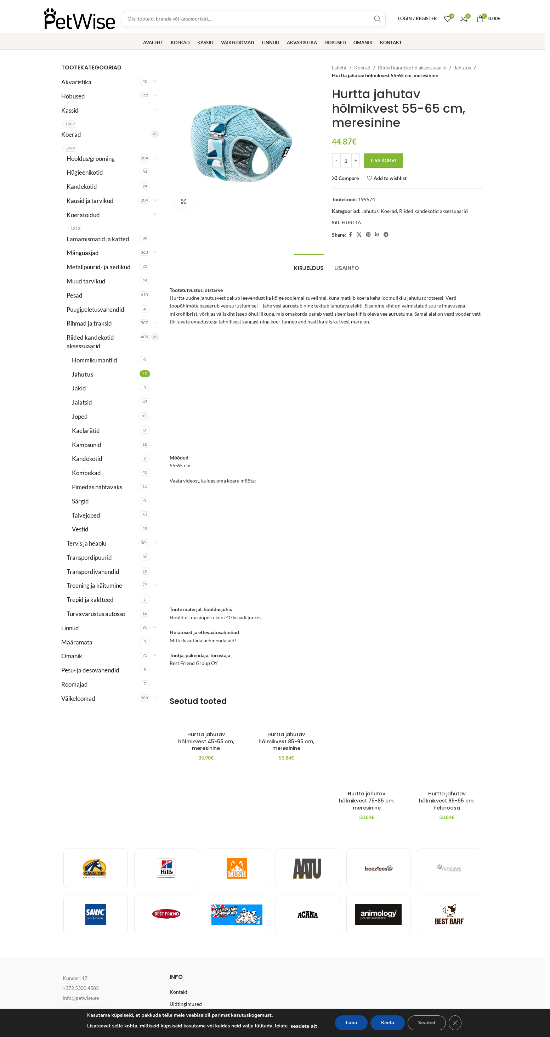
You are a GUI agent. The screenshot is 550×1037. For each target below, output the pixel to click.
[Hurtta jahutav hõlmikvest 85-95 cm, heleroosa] (446, 751)
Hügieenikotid (85, 172)
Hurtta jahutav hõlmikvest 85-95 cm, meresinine (286, 800)
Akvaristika (76, 82)
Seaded (426, 1022)
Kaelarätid (86, 430)
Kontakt (178, 992)
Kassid (70, 110)
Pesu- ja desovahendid (90, 670)
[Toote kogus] (346, 160)
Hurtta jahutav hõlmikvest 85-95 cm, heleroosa (447, 800)
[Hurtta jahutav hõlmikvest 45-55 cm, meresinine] (206, 751)
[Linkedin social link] (377, 234)
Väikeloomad (78, 698)
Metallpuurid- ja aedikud (99, 267)
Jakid (79, 388)
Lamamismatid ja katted (98, 239)
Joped (80, 416)
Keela (387, 1022)
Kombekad (86, 473)
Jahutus (82, 374)
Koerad (71, 134)
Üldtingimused (186, 1004)
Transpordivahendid (93, 571)
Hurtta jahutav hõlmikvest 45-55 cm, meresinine (206, 800)
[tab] (309, 264)
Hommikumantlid (94, 360)
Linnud (70, 628)
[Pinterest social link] (368, 234)
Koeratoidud (83, 215)
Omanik (71, 656)
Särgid (80, 501)
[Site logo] (79, 18)
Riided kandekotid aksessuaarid (90, 342)
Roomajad (74, 684)
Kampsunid (86, 445)
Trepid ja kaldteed (90, 599)
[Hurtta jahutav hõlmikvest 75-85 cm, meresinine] (366, 751)
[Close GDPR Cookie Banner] (455, 1022)
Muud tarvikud (86, 281)
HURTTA (351, 222)
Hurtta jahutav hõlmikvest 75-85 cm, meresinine (367, 800)
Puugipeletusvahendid (95, 309)
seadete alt (303, 1026)
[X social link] (359, 234)
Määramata (76, 642)
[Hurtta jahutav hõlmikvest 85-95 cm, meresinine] (286, 751)
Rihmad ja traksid (89, 323)
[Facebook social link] (350, 234)
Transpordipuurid (89, 557)
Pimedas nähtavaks (97, 487)
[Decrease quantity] (336, 160)
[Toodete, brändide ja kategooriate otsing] (254, 19)
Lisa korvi (383, 160)
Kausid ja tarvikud (90, 200)
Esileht (339, 67)
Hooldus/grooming (91, 158)
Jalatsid (82, 402)
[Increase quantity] (355, 160)
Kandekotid (82, 186)
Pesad (75, 295)
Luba (351, 1022)
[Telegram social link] (386, 234)
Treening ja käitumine (94, 585)
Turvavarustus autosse (96, 614)
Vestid (80, 529)
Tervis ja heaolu (86, 543)
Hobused (73, 96)
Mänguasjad (83, 253)
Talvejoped (86, 515)
